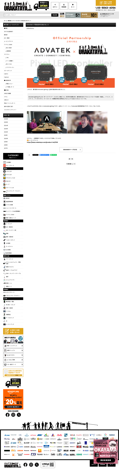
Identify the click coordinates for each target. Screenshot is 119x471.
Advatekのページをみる (70, 149)
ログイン (55, 7)
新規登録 (64, 7)
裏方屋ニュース (70, 164)
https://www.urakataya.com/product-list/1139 (42, 142)
